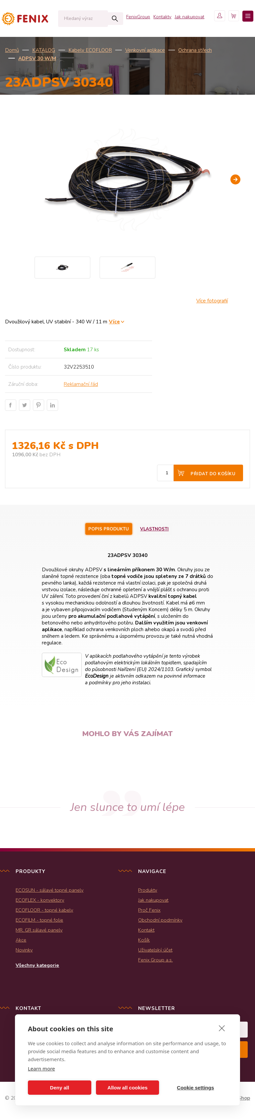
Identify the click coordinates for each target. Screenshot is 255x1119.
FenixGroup (121, 47)
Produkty (147, 891)
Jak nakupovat (172, 47)
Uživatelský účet (155, 951)
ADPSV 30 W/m (37, 58)
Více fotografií (212, 300)
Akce (21, 941)
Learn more (41, 1068)
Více (114, 321)
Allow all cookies (128, 1087)
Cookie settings (195, 1087)
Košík (144, 941)
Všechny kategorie (37, 966)
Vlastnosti (160, 529)
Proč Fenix (149, 911)
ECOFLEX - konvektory (40, 901)
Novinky (24, 951)
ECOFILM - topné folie (39, 921)
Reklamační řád (81, 384)
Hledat (101, 18)
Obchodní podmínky (160, 921)
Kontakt (146, 931)
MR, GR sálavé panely (39, 931)
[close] (222, 1028)
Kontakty (145, 47)
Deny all (59, 1087)
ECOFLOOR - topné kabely (44, 911)
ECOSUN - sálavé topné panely (49, 891)
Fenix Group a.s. (155, 961)
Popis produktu (106, 529)
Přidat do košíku (213, 474)
